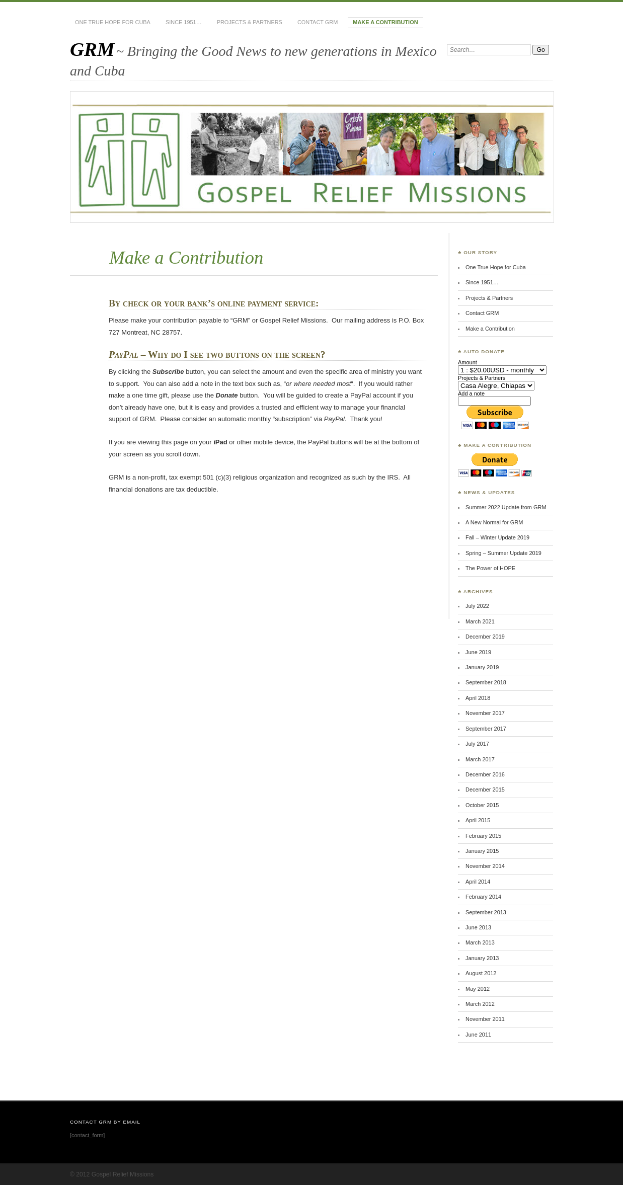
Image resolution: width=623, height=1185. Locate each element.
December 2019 (485, 637)
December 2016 (485, 774)
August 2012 (480, 973)
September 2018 (485, 682)
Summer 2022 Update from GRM (505, 507)
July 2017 (477, 744)
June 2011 (478, 1035)
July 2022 (477, 606)
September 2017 (485, 729)
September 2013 (485, 912)
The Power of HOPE (490, 568)
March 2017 (480, 759)
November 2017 (485, 713)
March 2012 (480, 1004)
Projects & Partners (249, 22)
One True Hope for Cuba (112, 22)
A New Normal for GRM (494, 522)
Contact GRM (317, 22)
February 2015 (483, 836)
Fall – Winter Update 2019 (497, 537)
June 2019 (478, 652)
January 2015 (482, 851)
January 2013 (482, 958)
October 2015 (482, 805)
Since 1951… (184, 22)
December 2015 (485, 789)
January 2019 (482, 667)
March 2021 (480, 621)
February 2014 (483, 897)
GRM (92, 49)
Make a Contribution (385, 22)
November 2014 (485, 866)
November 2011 (485, 1019)
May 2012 (477, 989)
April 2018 (477, 698)
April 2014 (477, 882)
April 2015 (477, 820)
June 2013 (478, 927)
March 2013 (480, 942)
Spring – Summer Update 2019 (503, 553)
